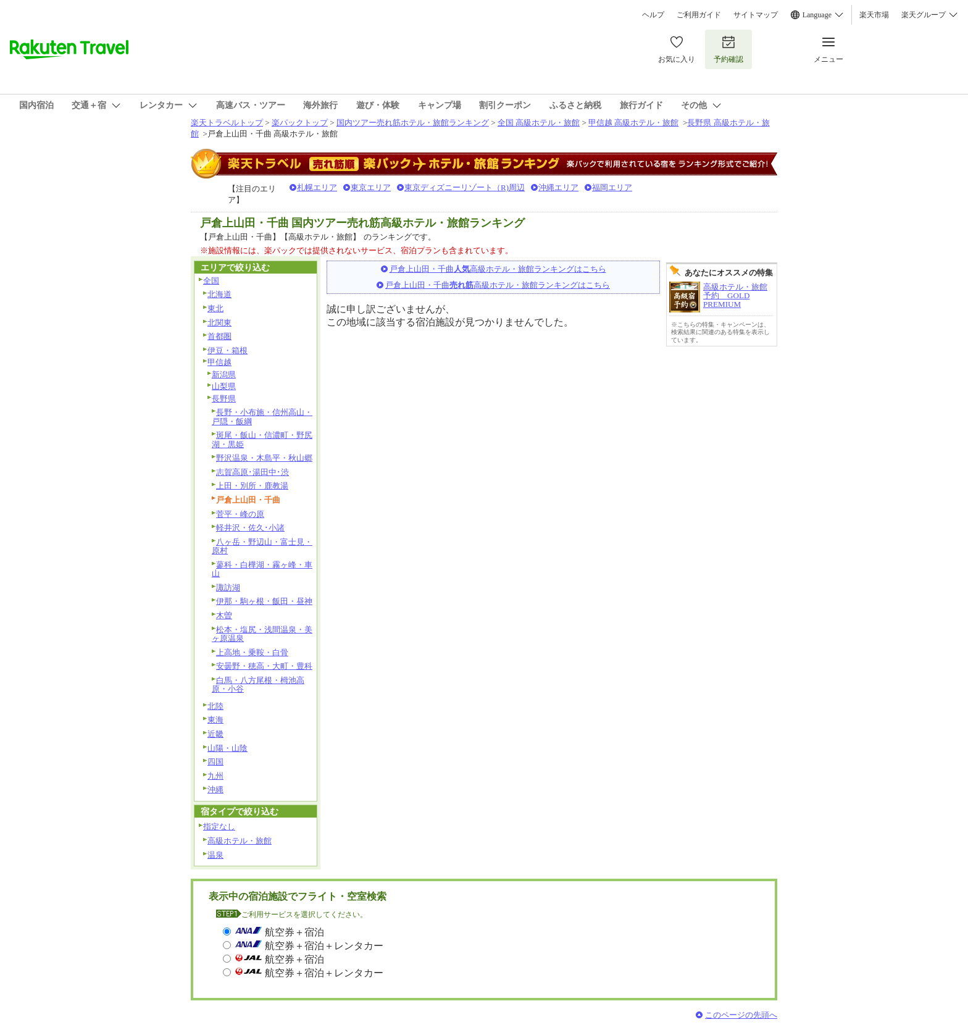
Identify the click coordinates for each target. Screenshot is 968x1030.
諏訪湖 (228, 587)
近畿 (215, 734)
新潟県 (224, 374)
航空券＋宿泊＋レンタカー (324, 945)
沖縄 (215, 789)
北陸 (215, 706)
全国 (211, 280)
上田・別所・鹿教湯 (252, 485)
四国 (215, 761)
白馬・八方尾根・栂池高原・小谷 (258, 685)
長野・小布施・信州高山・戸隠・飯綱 (262, 417)
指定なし (219, 826)
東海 (215, 719)
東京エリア (371, 187)
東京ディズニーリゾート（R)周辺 (464, 187)
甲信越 (219, 362)
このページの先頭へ (741, 1015)
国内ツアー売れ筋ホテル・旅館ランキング (412, 122)
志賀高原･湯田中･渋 (252, 472)
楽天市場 (874, 14)
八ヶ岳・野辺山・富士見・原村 (262, 546)
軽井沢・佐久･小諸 (250, 527)
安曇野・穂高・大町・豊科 (264, 666)
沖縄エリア (558, 187)
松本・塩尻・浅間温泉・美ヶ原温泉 (262, 634)
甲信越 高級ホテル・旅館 (633, 122)
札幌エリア (317, 187)
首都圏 (219, 336)
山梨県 (224, 386)
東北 (215, 308)
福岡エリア (612, 187)
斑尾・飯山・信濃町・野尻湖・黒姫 (262, 439)
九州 (215, 776)
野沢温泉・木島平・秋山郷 (264, 458)
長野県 (224, 398)
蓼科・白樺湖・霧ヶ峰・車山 (262, 569)
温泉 (215, 855)
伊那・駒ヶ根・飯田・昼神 (264, 601)
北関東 (219, 322)
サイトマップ (755, 14)
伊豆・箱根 (227, 350)
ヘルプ (653, 14)
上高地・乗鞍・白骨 (252, 652)
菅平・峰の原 (240, 514)
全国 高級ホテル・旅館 (539, 122)
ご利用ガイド (699, 14)
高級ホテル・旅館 (239, 840)
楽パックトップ (300, 122)
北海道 (219, 294)
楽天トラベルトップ (227, 122)
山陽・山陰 (227, 748)
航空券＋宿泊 (294, 932)
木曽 (224, 615)
